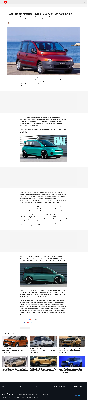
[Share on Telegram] (31, 322)
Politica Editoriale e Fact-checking (58, 386)
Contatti (20, 386)
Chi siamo (4, 386)
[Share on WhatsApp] (35, 322)
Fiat (8, 11)
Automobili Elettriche (25, 327)
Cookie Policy (37, 386)
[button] (2, 2)
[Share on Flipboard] (28, 322)
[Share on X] (21, 322)
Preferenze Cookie (78, 386)
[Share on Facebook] (24, 322)
